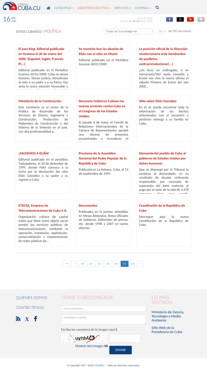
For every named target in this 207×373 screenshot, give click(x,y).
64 (116, 263)
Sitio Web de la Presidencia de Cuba (167, 329)
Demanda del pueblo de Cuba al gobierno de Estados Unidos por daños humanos (162, 158)
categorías (64, 8)
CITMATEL (99, 365)
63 (107, 263)
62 (99, 263)
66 (132, 263)
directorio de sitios (94, 8)
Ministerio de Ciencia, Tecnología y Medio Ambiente (168, 316)
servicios (123, 8)
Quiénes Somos (31, 298)
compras (143, 8)
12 (162, 31)
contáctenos (30, 307)
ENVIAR (120, 350)
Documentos (88, 205)
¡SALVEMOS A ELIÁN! (33, 153)
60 (82, 263)
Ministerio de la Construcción (39, 101)
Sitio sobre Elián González (158, 101)
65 (124, 263)
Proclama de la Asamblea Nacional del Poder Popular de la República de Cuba (102, 158)
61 (91, 263)
